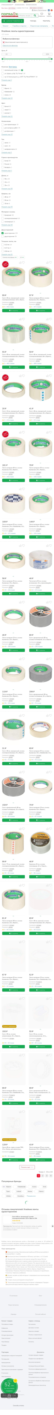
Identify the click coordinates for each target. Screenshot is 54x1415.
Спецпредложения (7, 1331)
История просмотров (7, 1335)
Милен (28, 1191)
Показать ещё (27, 1167)
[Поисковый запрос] (24, 15)
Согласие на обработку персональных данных (39, 1381)
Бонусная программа (34, 1362)
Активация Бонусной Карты (36, 1366)
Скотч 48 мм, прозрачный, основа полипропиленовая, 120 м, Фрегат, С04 (24, 1217)
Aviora (32, 1186)
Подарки (4, 1345)
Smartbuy (18, 1196)
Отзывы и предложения (35, 1335)
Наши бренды (5, 1342)
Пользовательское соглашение (37, 1377)
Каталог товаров (7, 1321)
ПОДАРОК (9, 1395)
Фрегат (6, 1186)
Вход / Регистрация (39, 10)
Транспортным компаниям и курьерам (12, 1369)
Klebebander (20, 1186)
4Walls (6, 1196)
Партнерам (5, 1352)
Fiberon (39, 1191)
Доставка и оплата (36, 8)
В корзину (13, 310)
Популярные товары (7, 1324)
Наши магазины (6, 1338)
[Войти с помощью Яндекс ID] (51, 10)
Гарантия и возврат (34, 1331)
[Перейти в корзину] (49, 15)
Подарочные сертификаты (36, 1358)
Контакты (31, 1342)
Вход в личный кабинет (35, 1338)
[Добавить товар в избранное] (23, 262)
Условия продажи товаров (36, 1355)
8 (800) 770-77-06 (22, 8)
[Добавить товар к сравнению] (20, 262)
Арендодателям (6, 1362)
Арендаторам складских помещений (12, 1355)
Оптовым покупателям (8, 1366)
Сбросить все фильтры (10, 45)
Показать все (31, 1196)
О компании (5, 1373)
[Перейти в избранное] (41, 15)
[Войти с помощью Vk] (49, 10)
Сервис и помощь (34, 1321)
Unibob (16, 1191)
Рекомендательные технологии (37, 1385)
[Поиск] (34, 15)
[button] (13, 21)
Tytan (6, 1191)
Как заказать (32, 1324)
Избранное (5, 1328)
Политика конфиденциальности (37, 1369)
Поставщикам (5, 1359)
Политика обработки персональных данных (39, 1373)
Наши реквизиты (6, 1376)
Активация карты (19, 4)
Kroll (42, 1186)
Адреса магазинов (7, 4)
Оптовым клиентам (31, 4)
